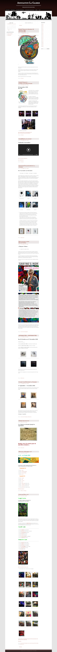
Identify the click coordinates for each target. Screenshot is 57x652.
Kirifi (22, 479)
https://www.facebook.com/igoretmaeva (22, 158)
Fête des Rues (36, 643)
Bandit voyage (23, 483)
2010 (42, 41)
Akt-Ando (22, 533)
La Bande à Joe (23, 484)
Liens (39, 10)
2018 (42, 30)
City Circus (23, 480)
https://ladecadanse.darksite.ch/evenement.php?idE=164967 (25, 132)
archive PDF (25, 639)
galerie (28, 33)
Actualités (7, 10)
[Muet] (36, 154)
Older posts (20, 25)
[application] (28, 150)
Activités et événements (20, 10)
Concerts (22, 78)
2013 (42, 37)
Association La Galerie (28, 3)
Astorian (22, 470)
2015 (42, 34)
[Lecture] (19, 154)
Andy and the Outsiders (24, 471)
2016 (42, 33)
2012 (42, 38)
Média (36, 10)
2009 (42, 42)
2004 (42, 46)
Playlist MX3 (19, 641)
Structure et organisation (29, 10)
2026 (42, 24)
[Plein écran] (37, 154)
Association (13, 10)
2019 (42, 29)
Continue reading (21, 488)
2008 (42, 43)
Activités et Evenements (24, 331)
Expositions (22, 237)
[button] (28, 150)
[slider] (27, 154)
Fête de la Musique (23, 490)
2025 (42, 25)
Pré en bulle (22, 644)
